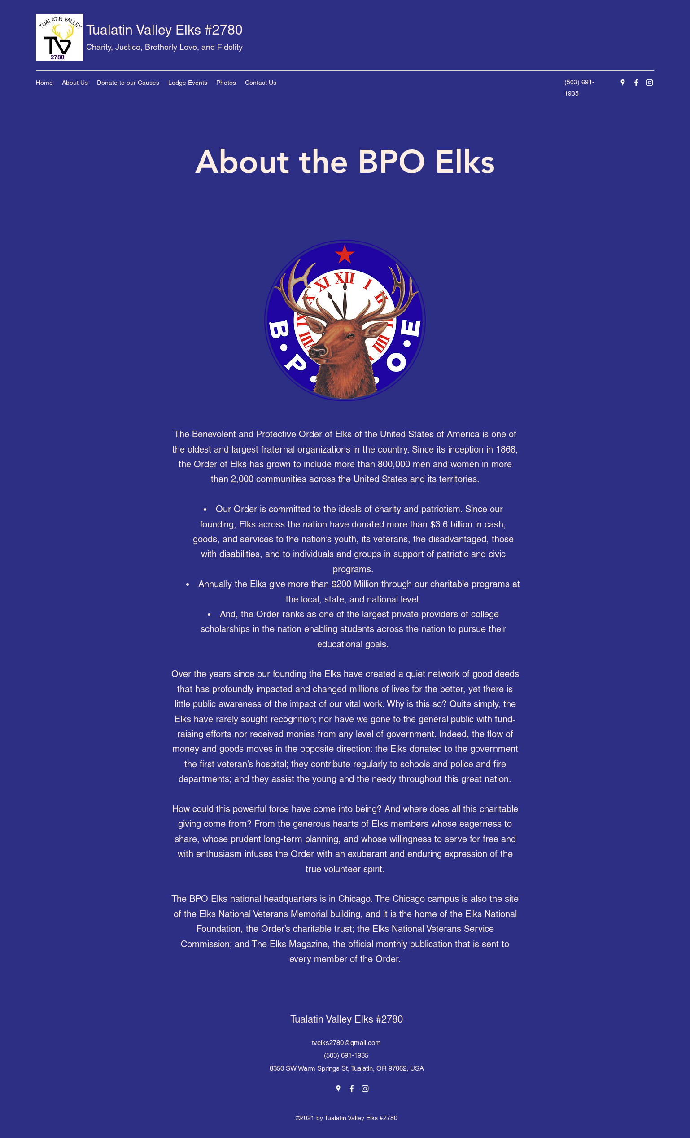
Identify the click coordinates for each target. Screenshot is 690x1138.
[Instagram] (649, 82)
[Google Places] (622, 82)
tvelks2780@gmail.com (346, 1042)
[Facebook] (636, 82)
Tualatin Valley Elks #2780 (164, 30)
